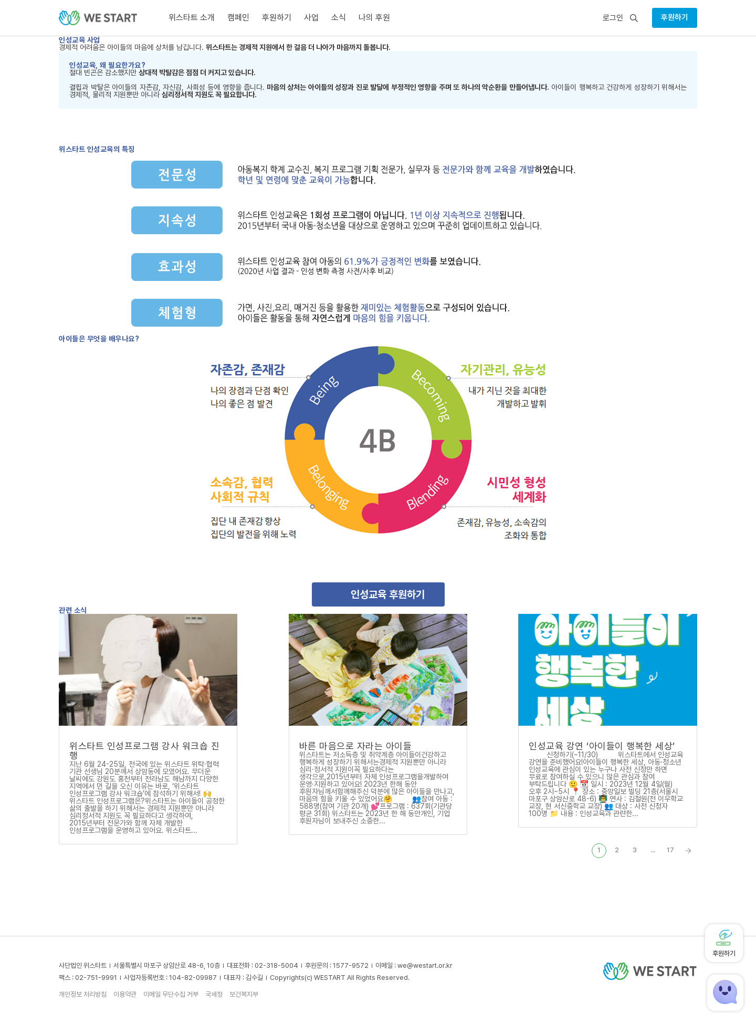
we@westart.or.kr (425, 965)
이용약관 (124, 994)
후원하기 (674, 17)
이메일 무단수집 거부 (170, 994)
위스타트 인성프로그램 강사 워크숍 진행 (144, 750)
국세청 (214, 994)
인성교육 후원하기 (388, 594)
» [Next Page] (688, 850)
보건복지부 (243, 994)
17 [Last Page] (670, 850)
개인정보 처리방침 (83, 994)
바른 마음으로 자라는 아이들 (355, 745)
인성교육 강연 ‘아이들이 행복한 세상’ (602, 745)
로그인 (613, 18)
